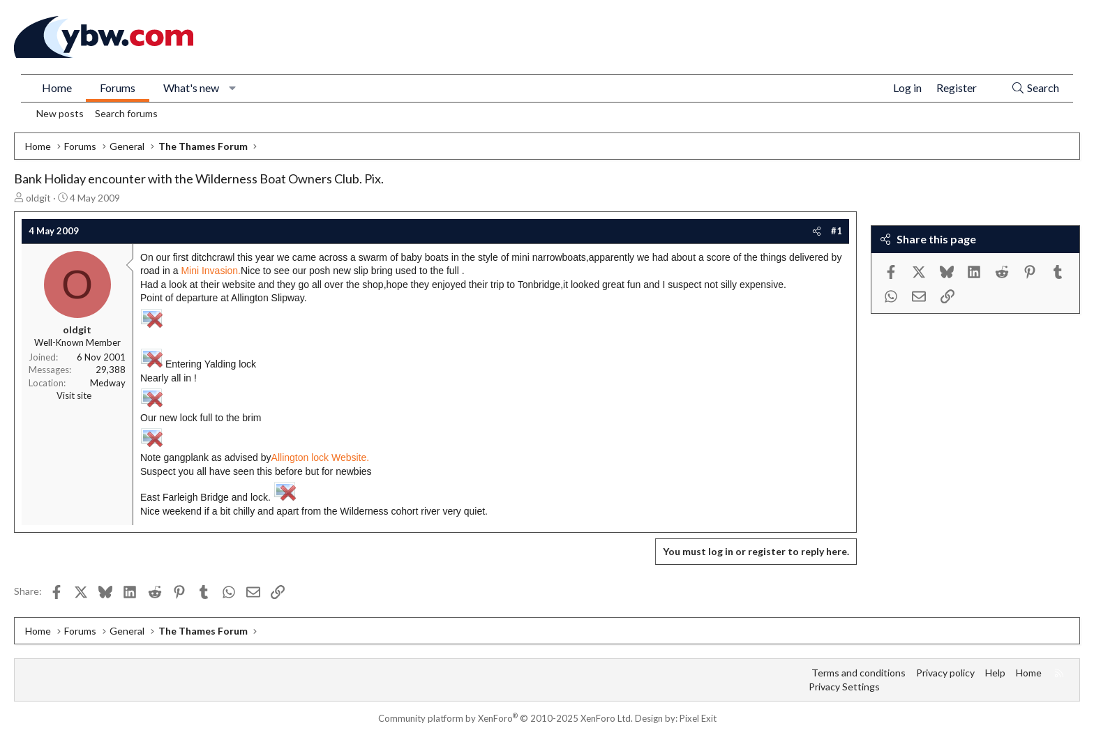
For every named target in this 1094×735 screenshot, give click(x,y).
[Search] (1035, 88)
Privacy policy (945, 673)
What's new (191, 87)
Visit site (74, 395)
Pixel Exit (698, 718)
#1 (836, 230)
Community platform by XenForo (505, 718)
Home (57, 87)
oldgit (38, 198)
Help (995, 673)
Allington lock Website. (320, 457)
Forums (117, 87)
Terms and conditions (858, 673)
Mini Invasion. (211, 270)
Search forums (126, 113)
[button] (232, 88)
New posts (60, 113)
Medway (108, 382)
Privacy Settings (844, 686)
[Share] (816, 230)
